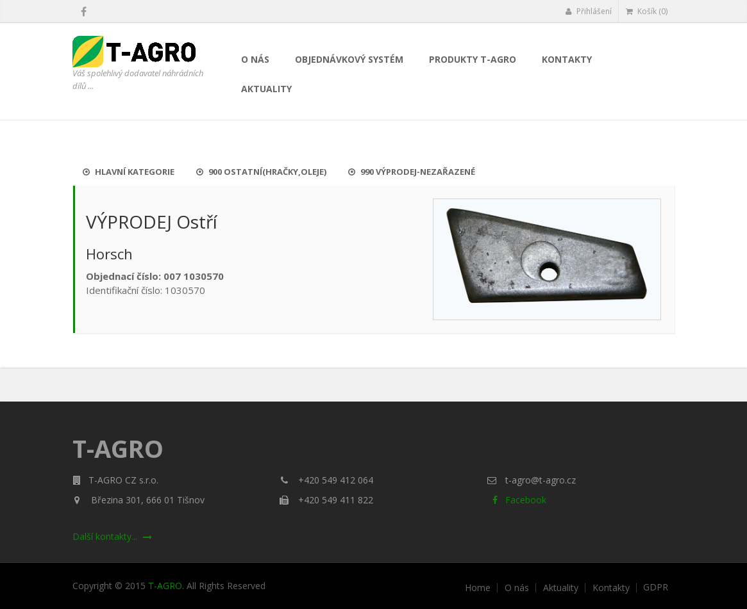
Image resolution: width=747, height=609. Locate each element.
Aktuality (266, 89)
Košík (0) (646, 11)
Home (478, 588)
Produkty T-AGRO (472, 59)
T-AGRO (165, 586)
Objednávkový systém (349, 59)
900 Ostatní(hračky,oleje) (261, 171)
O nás (255, 59)
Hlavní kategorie (128, 171)
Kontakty (567, 59)
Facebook (516, 500)
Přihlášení (588, 11)
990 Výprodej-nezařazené (411, 171)
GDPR (655, 587)
